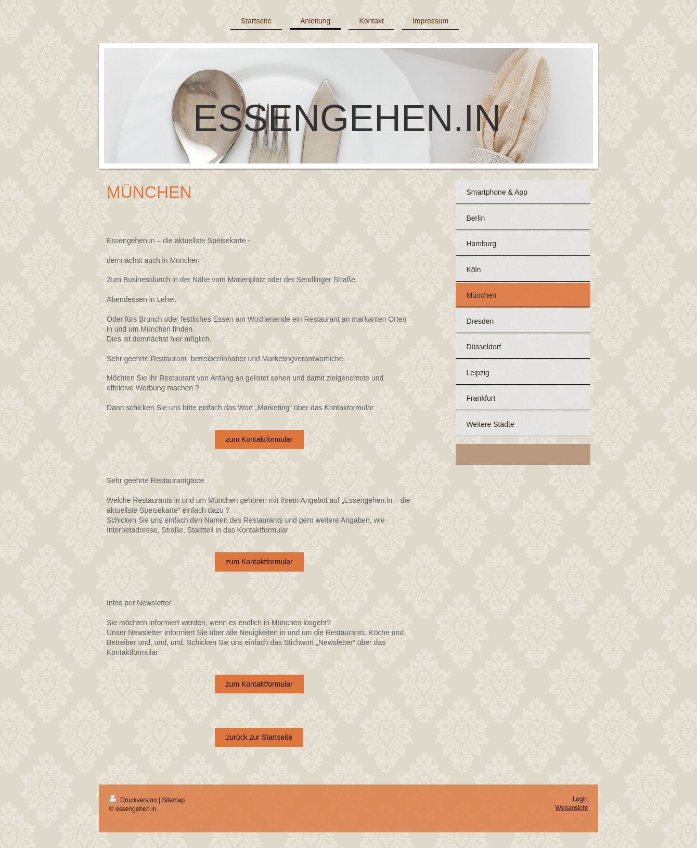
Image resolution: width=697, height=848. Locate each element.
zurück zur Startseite (259, 737)
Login (580, 799)
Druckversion (134, 800)
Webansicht (572, 808)
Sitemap (173, 800)
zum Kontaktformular (259, 439)
